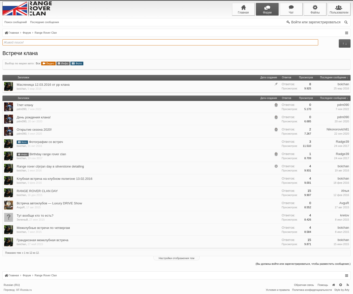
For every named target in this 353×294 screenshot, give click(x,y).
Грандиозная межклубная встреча (42, 240)
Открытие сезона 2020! (34, 129)
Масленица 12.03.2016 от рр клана (43, 84)
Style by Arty (341, 289)
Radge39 (342, 141)
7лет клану (25, 105)
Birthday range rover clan (47, 154)
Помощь (323, 284)
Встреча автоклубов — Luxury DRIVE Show (49, 203)
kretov (344, 215)
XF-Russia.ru (24, 289)
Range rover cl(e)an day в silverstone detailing (50, 166)
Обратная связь (304, 284)
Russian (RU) (12, 284)
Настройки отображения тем (176, 258)
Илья (345, 191)
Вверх (340, 285)
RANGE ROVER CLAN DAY (37, 191)
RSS (347, 285)
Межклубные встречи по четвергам (43, 228)
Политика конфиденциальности (312, 289)
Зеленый (22, 219)
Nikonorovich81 (338, 129)
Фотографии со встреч (46, 142)
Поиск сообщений (15, 22)
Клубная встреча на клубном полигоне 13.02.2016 (54, 179)
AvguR (21, 207)
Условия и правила (278, 289)
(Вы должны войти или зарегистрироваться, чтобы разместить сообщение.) (303, 263)
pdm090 (21, 109)
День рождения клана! (34, 117)
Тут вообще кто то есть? (35, 215)
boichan (21, 88)
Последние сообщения (44, 22)
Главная (333, 285)
